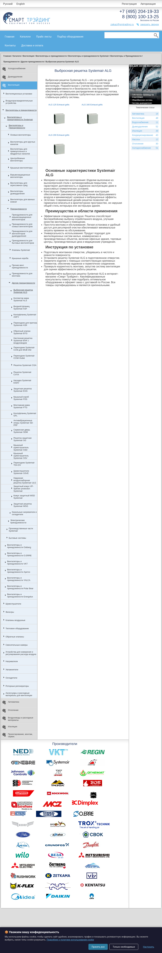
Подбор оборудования (70, 36)
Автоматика (10, 702)
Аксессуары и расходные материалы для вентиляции (19, 694)
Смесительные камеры (17, 645)
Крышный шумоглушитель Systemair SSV (21, 455)
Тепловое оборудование (17, 628)
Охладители (11, 678)
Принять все (98, 947)
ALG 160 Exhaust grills (92, 104)
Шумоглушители (13, 604)
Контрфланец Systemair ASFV (24, 315)
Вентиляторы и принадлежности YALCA (18, 579)
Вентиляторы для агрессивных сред (19, 184)
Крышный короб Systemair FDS (21, 398)
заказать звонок (149, 24)
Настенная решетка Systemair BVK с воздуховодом (22, 340)
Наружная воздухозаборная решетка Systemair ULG (24, 480)
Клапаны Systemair (21, 250)
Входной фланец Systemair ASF (21, 307)
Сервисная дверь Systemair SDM (21, 431)
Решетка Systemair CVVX (22, 373)
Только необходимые (124, 947)
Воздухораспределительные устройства (19, 102)
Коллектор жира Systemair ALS (21, 299)
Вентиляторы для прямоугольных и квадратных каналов (20, 151)
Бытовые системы (17, 538)
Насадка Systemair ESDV (22, 381)
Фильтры (10, 612)
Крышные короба (20, 258)
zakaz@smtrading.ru (122, 24)
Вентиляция (10, 85)
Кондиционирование (145, 135)
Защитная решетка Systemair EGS (22, 389)
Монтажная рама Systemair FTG (21, 406)
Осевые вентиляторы (20, 135)
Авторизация (148, 4)
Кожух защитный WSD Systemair (24, 496)
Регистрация (129, 4)
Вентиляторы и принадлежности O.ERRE (19, 554)
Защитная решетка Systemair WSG (22, 505)
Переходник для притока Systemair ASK (25, 324)
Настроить (148, 947)
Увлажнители (12, 669)
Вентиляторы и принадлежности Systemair (20, 118)
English (20, 4)
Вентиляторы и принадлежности (21, 110)
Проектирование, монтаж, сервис (17, 735)
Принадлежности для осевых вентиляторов (22, 225)
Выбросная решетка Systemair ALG (23, 291)
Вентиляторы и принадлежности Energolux (20, 595)
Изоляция (9, 727)
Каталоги (25, 36)
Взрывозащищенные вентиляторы (20, 176)
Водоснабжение (145, 122)
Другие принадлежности (23, 283)
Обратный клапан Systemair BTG (21, 332)
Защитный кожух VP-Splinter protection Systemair (23, 488)
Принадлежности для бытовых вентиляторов (23, 241)
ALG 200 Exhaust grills (58, 135)
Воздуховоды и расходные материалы (17, 718)
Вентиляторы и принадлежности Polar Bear (20, 587)
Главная (9, 36)
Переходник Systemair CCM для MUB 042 (23, 348)
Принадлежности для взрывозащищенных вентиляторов (22, 217)
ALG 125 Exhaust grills (58, 104)
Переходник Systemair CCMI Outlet (23, 357)
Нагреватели (12, 661)
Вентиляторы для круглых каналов (22, 143)
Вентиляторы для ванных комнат (22, 200)
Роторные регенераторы (17, 686)
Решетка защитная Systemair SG (22, 439)
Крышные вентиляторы (21, 168)
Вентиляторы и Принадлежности (17, 126)
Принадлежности (18, 209)
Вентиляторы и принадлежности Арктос (18, 570)
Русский (7, 4)
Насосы (145, 139)
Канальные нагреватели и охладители (24, 513)
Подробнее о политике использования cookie (70, 939)
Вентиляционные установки (19, 94)
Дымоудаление (12, 77)
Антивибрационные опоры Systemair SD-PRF (23, 422)
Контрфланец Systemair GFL (24, 414)
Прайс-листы (44, 36)
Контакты (10, 45)
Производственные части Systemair (21, 529)
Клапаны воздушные (15, 620)
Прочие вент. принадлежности (20, 266)
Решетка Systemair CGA (24, 365)
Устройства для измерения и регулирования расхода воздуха (21, 653)
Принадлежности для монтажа (22, 274)
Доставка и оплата (32, 45)
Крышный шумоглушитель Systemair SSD (21, 447)
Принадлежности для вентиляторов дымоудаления (22, 233)
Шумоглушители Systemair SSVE (21, 472)
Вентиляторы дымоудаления (17, 192)
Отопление (10, 711)
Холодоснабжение (13, 69)
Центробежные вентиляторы (17, 159)
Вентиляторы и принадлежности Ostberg (19, 546)
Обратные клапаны (15, 636)
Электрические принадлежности (18, 521)
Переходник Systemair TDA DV (23, 463)
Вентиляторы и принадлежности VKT (17, 562)
